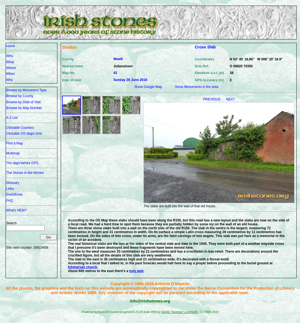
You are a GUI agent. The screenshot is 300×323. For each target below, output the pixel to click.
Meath (118, 59)
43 (115, 73)
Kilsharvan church (82, 267)
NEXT (230, 99)
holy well (136, 271)
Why (9, 80)
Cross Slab (205, 47)
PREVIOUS (212, 99)
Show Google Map (148, 87)
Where (11, 68)
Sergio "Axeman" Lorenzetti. (179, 312)
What (10, 62)
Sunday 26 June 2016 (130, 80)
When (10, 74)
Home (10, 46)
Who (9, 56)
